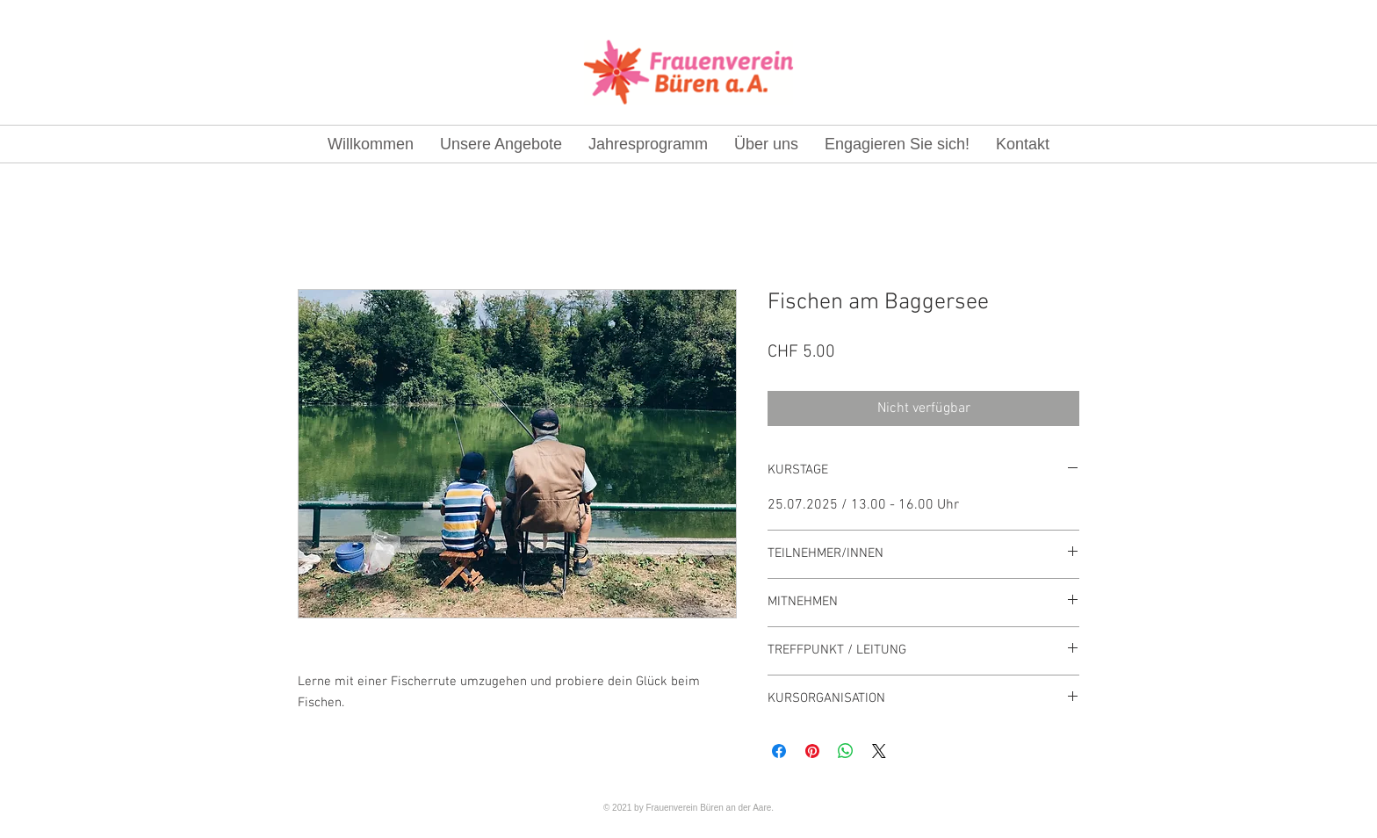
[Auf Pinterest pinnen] (812, 751)
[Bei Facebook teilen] (778, 751)
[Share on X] (879, 751)
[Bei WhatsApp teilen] (845, 751)
